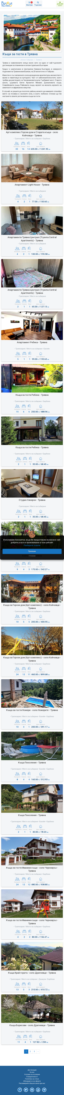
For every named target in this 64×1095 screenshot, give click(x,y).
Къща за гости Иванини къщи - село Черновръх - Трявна (32, 869)
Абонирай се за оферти (32, 1081)
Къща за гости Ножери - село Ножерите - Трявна (32, 710)
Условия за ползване (32, 1074)
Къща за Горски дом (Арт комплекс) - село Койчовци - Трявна (32, 607)
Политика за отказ (32, 1079)
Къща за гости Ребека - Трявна (32, 395)
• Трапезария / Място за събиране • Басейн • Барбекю (32, 716)
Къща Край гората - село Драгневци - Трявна (32, 973)
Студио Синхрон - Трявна (32, 500)
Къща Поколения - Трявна (32, 762)
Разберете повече (32, 545)
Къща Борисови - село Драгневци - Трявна (32, 1025)
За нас (32, 1072)
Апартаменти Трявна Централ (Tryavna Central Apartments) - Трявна (32, 239)
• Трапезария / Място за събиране (32, 191)
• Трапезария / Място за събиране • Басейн (32, 349)
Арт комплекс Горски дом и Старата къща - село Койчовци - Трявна (32, 134)
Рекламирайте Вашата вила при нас (32, 1083)
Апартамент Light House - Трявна (32, 184)
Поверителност (32, 1077)
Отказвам (32, 556)
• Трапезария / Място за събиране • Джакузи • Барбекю (32, 979)
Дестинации (32, 1070)
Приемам (32, 551)
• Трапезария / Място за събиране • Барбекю (32, 139)
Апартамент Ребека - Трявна (32, 342)
